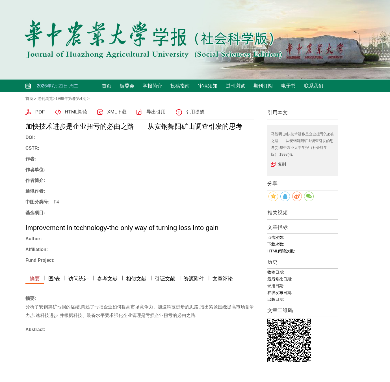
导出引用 (156, 112)
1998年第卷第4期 (70, 98)
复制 (282, 164)
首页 (106, 86)
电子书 (288, 86)
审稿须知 (207, 86)
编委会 (127, 86)
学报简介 (152, 86)
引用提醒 (195, 112)
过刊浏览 (235, 86)
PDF (40, 112)
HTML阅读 (76, 112)
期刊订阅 (263, 86)
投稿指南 (180, 86)
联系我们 (313, 86)
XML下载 (117, 112)
